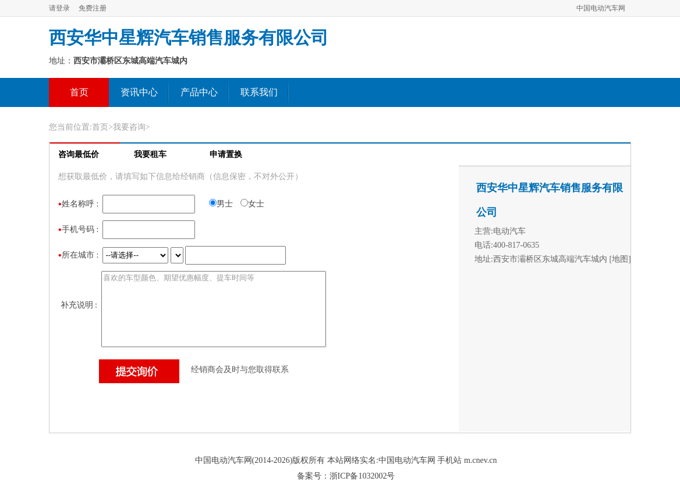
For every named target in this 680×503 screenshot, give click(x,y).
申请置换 (226, 154)
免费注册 (93, 8)
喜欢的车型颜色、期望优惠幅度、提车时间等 (213, 309)
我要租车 (150, 154)
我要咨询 (129, 127)
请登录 (59, 8)
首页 (79, 92)
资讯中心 (139, 92)
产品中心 (199, 92)
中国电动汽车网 (600, 8)
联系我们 (259, 92)
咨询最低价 (78, 154)
